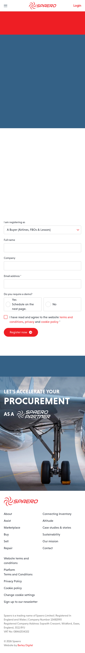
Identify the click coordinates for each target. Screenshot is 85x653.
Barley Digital (25, 645)
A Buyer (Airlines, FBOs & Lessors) (29, 229)
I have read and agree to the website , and (41, 319)
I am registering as (14, 222)
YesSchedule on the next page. (23, 304)
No (54, 304)
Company (9, 257)
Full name (9, 239)
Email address (12, 276)
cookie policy (49, 321)
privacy (29, 321)
